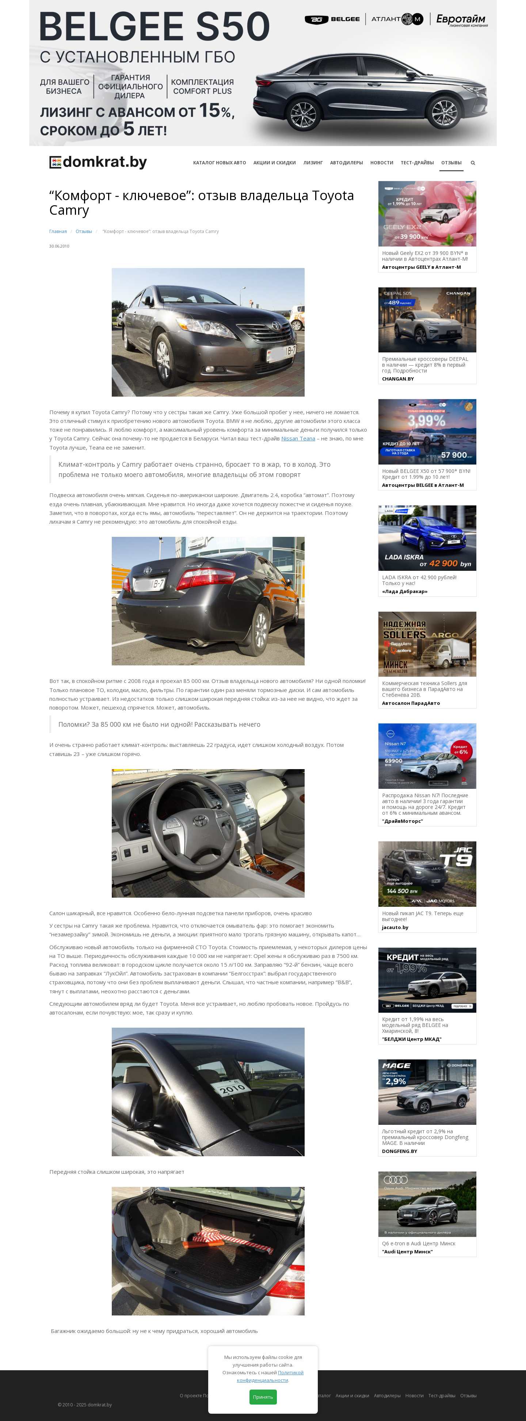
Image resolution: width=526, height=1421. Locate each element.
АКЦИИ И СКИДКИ (275, 163)
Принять (263, 1397)
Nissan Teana (298, 438)
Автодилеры (346, 163)
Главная (58, 231)
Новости (381, 163)
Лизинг (313, 163)
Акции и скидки (352, 1396)
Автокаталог (318, 1396)
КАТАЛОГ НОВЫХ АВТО (219, 163)
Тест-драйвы (417, 163)
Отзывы (451, 163)
